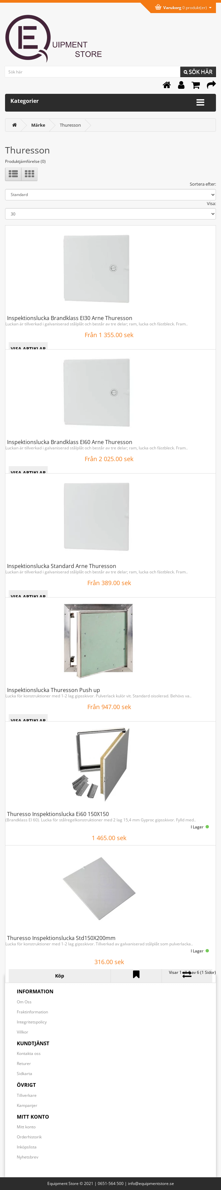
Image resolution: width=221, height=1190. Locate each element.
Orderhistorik (29, 1137)
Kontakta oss (29, 1053)
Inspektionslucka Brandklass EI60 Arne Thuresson (69, 442)
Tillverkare (27, 1095)
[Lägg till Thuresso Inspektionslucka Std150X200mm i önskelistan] (136, 976)
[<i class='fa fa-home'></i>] (14, 125)
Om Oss (24, 1002)
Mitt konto (26, 1127)
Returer (24, 1063)
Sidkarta (24, 1073)
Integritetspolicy (32, 1022)
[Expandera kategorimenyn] (200, 102)
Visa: (211, 203)
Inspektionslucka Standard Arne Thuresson (61, 566)
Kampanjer (27, 1105)
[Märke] (38, 125)
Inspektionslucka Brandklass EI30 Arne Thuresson (69, 318)
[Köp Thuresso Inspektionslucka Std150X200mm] (59, 976)
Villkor (22, 1032)
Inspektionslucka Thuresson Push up (53, 690)
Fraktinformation (32, 1012)
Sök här (198, 71)
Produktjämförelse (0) (25, 161)
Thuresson (70, 125)
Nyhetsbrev (27, 1157)
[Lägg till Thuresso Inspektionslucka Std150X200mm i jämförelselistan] (187, 976)
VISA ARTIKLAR (28, 349)
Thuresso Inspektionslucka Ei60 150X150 (58, 814)
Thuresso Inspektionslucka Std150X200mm (61, 938)
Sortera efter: (203, 184)
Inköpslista (27, 1147)
